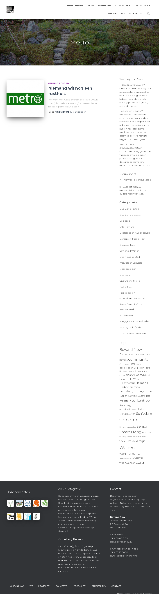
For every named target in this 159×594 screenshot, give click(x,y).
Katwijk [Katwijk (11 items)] (132, 395)
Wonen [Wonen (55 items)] (127, 447)
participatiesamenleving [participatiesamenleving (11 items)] (131, 409)
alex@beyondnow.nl (121, 541)
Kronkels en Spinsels (130, 262)
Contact (135, 13)
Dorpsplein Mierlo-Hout (132, 238)
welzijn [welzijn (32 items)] (139, 441)
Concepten (122, 5)
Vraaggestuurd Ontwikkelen (134, 321)
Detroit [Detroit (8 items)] (138, 364)
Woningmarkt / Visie (130, 327)
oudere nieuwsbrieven (131, 193)
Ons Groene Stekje (129, 280)
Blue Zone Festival (129, 208)
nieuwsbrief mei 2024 (131, 186)
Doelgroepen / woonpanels (134, 232)
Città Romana (126, 226)
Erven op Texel (127, 245)
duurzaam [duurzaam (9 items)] (129, 371)
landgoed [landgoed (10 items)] (145, 396)
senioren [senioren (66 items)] (129, 419)
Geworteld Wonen (129, 250)
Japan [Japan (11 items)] (124, 395)
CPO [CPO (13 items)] (132, 364)
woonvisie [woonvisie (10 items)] (138, 458)
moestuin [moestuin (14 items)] (125, 400)
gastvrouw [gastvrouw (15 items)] (143, 375)
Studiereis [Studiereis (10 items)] (146, 432)
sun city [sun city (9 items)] (122, 437)
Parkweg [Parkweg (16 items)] (125, 405)
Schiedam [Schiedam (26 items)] (144, 413)
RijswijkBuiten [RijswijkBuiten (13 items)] (127, 414)
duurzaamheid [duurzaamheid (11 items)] (141, 371)
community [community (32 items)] (138, 359)
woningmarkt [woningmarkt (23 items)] (129, 453)
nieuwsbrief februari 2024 (133, 190)
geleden (78, 111)
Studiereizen (116, 13)
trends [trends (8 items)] (129, 437)
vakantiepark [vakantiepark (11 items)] (139, 436)
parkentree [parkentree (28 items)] (141, 400)
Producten (142, 5)
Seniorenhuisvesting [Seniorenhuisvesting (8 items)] (127, 427)
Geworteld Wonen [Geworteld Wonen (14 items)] (130, 379)
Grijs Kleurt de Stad (59, 83)
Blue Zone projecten (130, 214)
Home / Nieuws (75, 5)
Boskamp (124, 220)
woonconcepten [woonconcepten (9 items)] (126, 458)
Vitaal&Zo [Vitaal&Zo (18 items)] (126, 441)
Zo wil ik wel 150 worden (132, 333)
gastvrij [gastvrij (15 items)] (131, 375)
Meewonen (125, 275)
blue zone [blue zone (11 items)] (140, 354)
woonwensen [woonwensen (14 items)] (127, 462)
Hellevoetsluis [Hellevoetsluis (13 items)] (127, 383)
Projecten (104, 5)
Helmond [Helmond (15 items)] (142, 382)
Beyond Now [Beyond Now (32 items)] (130, 349)
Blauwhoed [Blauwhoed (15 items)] (126, 354)
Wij (91, 5)
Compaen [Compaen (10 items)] (124, 364)
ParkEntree (125, 286)
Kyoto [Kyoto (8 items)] (138, 396)
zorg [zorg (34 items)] (140, 462)
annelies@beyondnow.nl (123, 555)
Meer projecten (127, 268)
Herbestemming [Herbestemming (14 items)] (129, 386)
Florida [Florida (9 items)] (122, 375)
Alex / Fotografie (69, 489)
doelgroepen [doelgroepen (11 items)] (126, 368)
